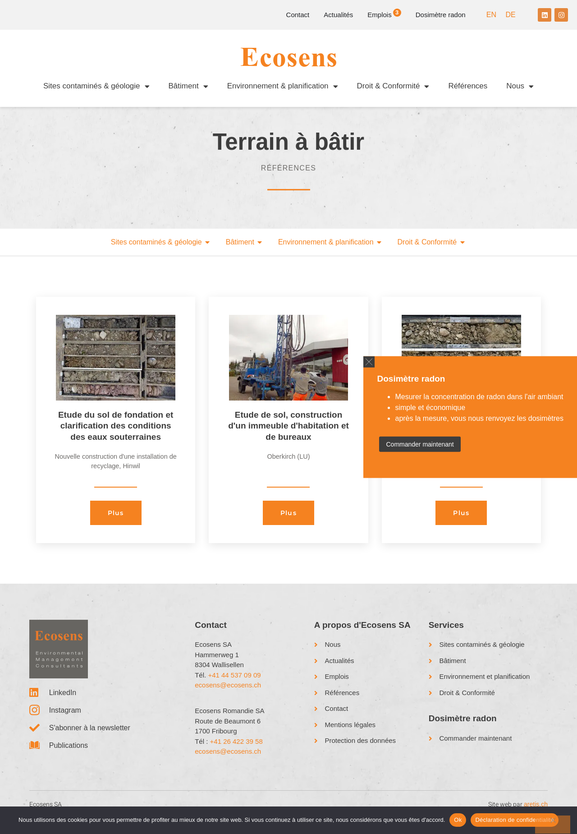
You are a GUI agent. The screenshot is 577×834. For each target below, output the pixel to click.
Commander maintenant (419, 444)
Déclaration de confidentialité (514, 819)
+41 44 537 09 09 (234, 684)
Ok (458, 819)
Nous (520, 86)
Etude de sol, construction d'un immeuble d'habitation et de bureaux (288, 435)
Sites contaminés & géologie (96, 86)
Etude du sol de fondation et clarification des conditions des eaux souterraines (115, 435)
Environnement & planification (282, 86)
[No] (552, 825)
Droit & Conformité (393, 86)
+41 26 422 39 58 (236, 750)
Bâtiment (188, 86)
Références (467, 86)
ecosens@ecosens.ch (228, 694)
